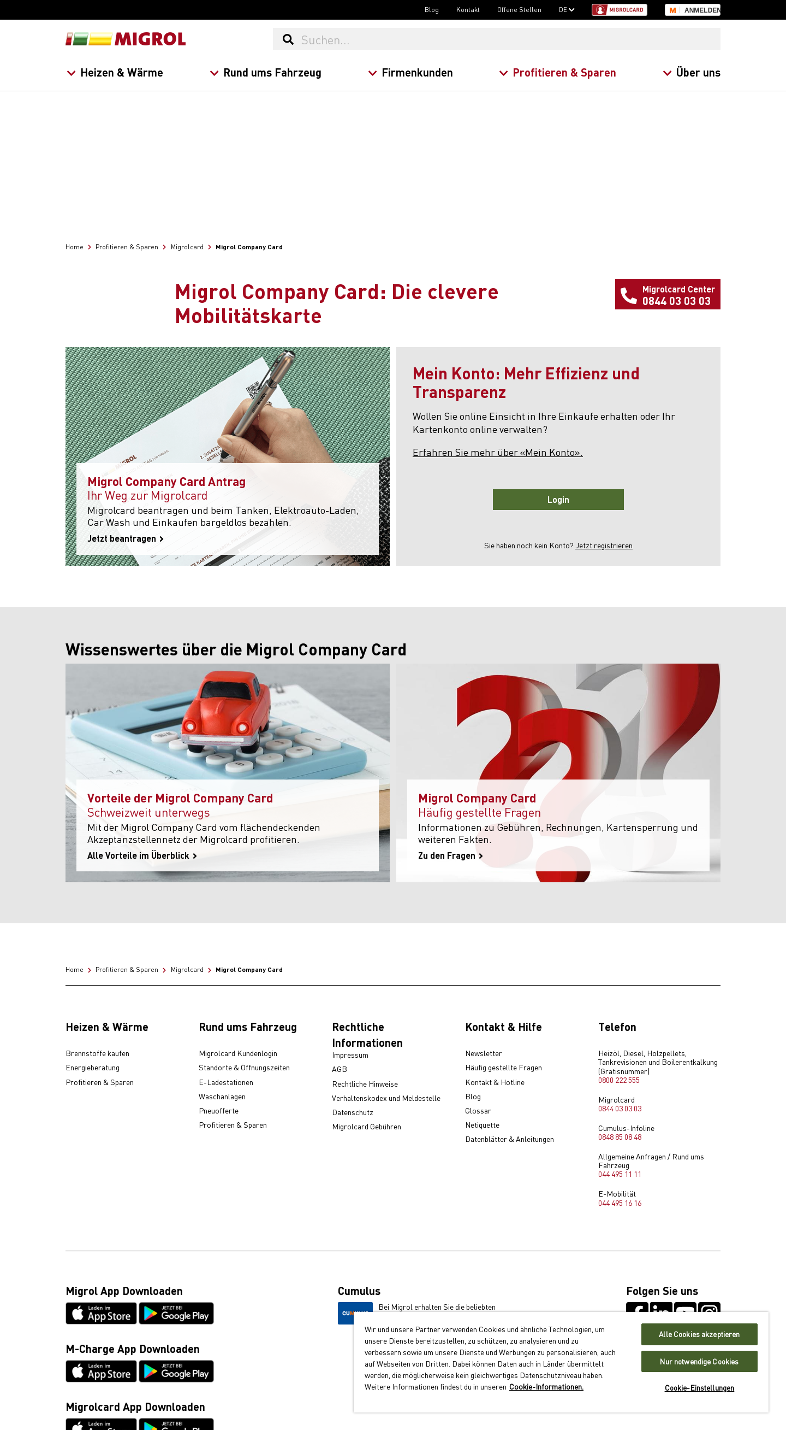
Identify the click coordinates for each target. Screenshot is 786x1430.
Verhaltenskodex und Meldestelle (386, 1098)
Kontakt (468, 9)
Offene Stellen (519, 9)
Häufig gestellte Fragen (503, 1067)
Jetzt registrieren (604, 545)
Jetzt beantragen (125, 538)
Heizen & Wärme (115, 72)
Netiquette (482, 1125)
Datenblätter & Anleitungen (509, 1139)
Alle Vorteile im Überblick (142, 855)
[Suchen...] (510, 39)
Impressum (350, 1055)
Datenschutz (352, 1112)
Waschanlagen (222, 1096)
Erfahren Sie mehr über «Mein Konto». (498, 452)
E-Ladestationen (226, 1082)
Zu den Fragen (450, 855)
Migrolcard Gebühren (366, 1127)
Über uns (691, 72)
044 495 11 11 (619, 1173)
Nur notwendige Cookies (699, 1361)
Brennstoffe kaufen (97, 1053)
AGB (339, 1069)
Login (558, 499)
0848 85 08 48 (619, 1136)
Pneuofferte (219, 1111)
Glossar (478, 1111)
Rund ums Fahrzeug (265, 72)
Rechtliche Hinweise (365, 1084)
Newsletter (483, 1053)
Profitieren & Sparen (557, 72)
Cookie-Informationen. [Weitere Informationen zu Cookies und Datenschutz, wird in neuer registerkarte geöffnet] (546, 1386)
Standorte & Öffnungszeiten (244, 1067)
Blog (432, 9)
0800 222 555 (619, 1079)
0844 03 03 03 (619, 1108)
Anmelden (702, 10)
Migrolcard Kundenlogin (238, 1053)
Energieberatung (93, 1067)
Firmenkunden (409, 72)
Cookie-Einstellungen (700, 1387)
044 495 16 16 (619, 1202)
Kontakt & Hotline (495, 1082)
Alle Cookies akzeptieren (699, 1334)
